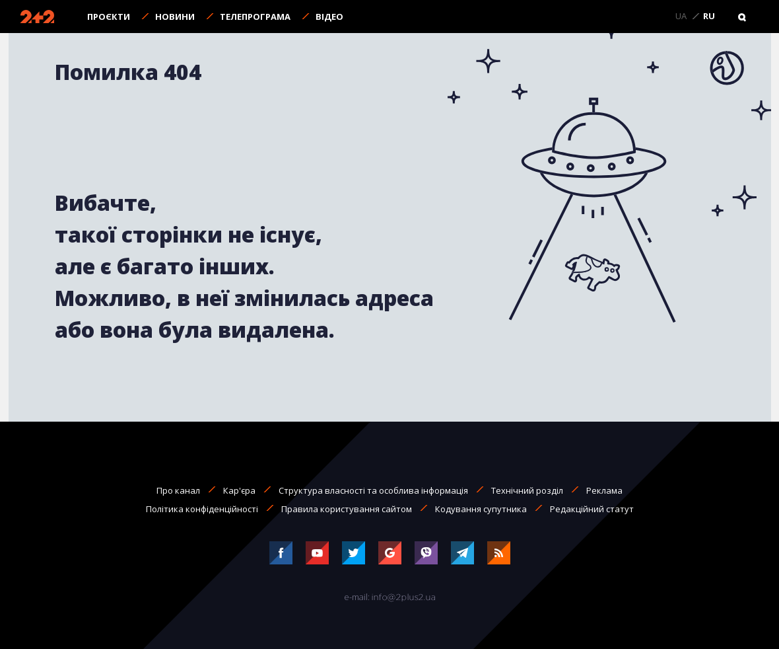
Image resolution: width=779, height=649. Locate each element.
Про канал (178, 490)
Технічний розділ (527, 490)
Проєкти (108, 16)
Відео (329, 16)
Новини (175, 16)
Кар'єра (239, 490)
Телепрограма (255, 16)
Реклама (604, 490)
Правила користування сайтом (346, 509)
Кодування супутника (481, 509)
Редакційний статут (592, 509)
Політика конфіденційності (202, 509)
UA (681, 16)
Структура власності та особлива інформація (373, 490)
